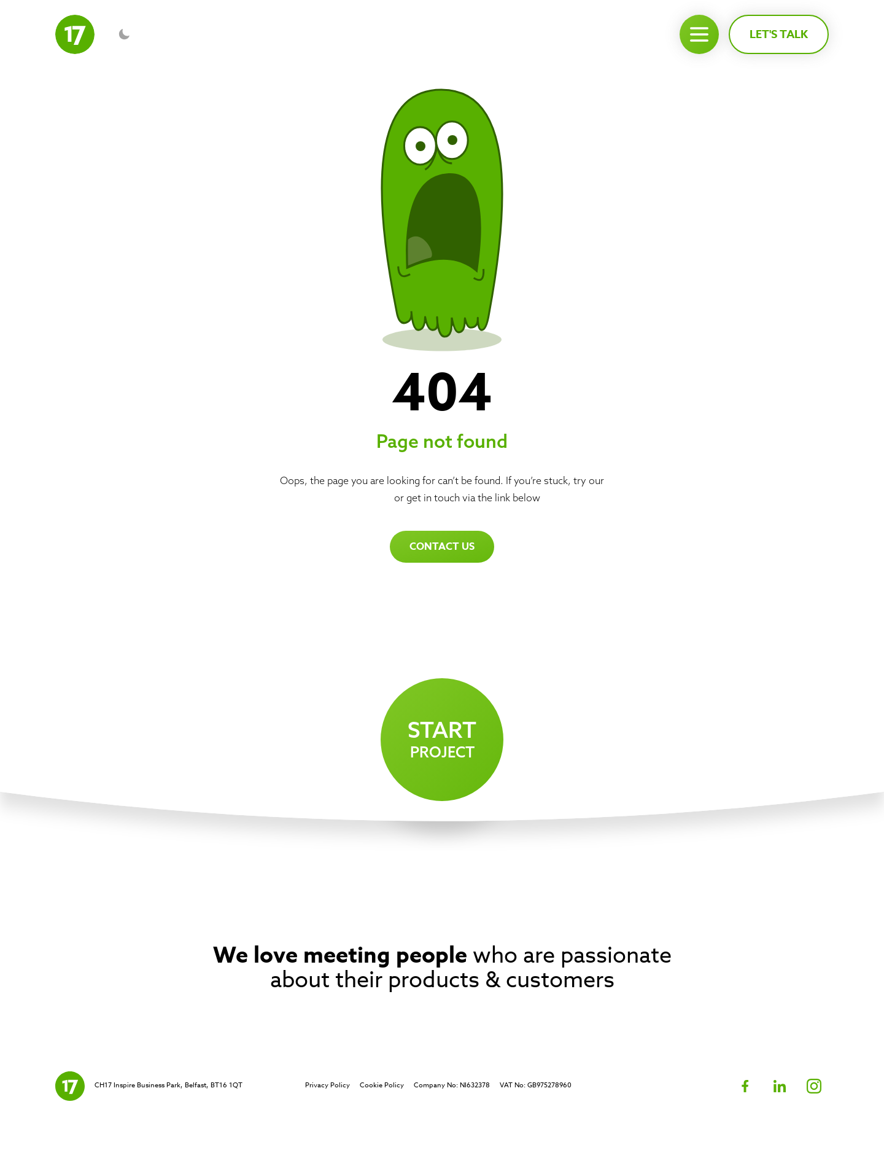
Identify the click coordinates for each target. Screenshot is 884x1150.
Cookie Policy (382, 1085)
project (442, 738)
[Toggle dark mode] (124, 34)
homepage (368, 497)
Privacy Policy (327, 1085)
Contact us (442, 546)
